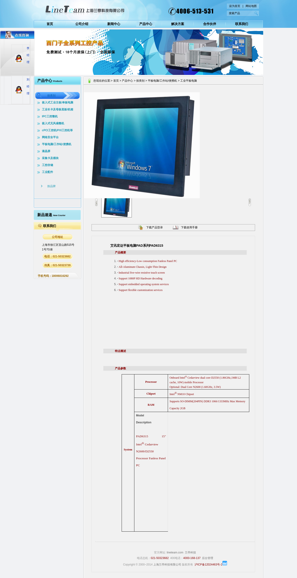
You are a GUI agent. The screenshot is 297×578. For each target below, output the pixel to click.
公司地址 (57, 237)
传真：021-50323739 (57, 265)
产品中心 (145, 24)
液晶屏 (46, 151)
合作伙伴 (209, 24)
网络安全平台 (50, 137)
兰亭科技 (190, 552)
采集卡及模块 (50, 158)
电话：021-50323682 (57, 256)
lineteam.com (175, 552)
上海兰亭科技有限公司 (167, 564)
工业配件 (47, 172)
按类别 (51, 95)
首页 (50, 24)
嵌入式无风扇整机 (53, 123)
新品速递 (51, 215)
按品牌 (51, 186)
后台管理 (207, 558)
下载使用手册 (189, 227)
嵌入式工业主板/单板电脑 (57, 102)
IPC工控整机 (50, 116)
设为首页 (234, 6)
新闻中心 (113, 24)
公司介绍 (81, 24)
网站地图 (251, 6)
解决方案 (177, 24)
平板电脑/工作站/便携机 (56, 144)
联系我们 (241, 24)
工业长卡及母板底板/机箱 (57, 109)
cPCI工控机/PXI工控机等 (57, 130)
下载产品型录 (154, 227)
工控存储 (47, 165)
